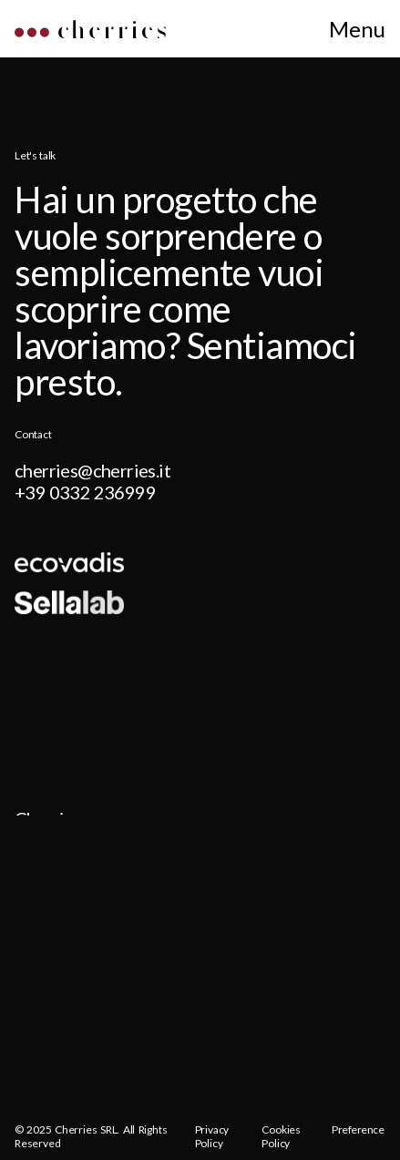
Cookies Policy (281, 1137)
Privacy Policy (212, 1137)
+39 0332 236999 (85, 492)
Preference (358, 1129)
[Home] (90, 32)
